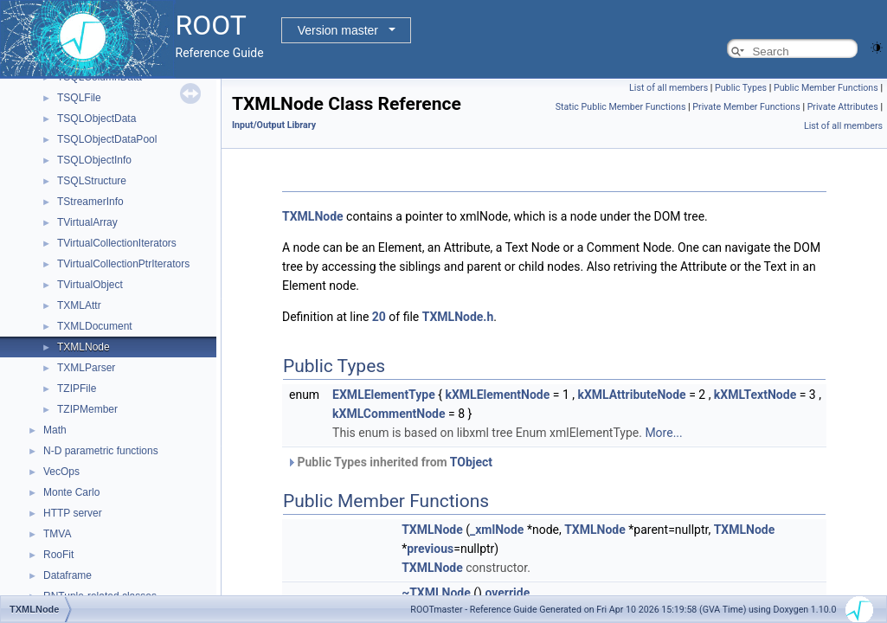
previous (430, 549)
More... (663, 433)
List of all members (668, 87)
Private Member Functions (746, 106)
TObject (471, 462)
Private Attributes (842, 106)
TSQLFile (79, 98)
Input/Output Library (274, 125)
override (507, 593)
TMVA (57, 534)
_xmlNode (497, 529)
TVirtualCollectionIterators (117, 243)
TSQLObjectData (96, 118)
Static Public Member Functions (621, 106)
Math (55, 430)
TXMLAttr (79, 305)
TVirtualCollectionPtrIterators (123, 264)
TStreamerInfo (90, 202)
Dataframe (67, 575)
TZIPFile (76, 388)
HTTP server (72, 513)
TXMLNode (83, 347)
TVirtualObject (90, 285)
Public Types (741, 87)
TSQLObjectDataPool (107, 139)
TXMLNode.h (458, 317)
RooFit (58, 555)
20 (379, 317)
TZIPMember (87, 409)
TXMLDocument (94, 326)
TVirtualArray (87, 222)
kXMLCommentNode (388, 414)
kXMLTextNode (755, 394)
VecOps (61, 472)
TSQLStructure (91, 181)
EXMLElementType (383, 394)
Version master (338, 30)
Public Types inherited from (389, 462)
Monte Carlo (71, 492)
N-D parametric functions (100, 451)
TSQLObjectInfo (94, 160)
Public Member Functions (826, 87)
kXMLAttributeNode (631, 394)
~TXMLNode (436, 593)
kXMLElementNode (497, 394)
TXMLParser (86, 368)
